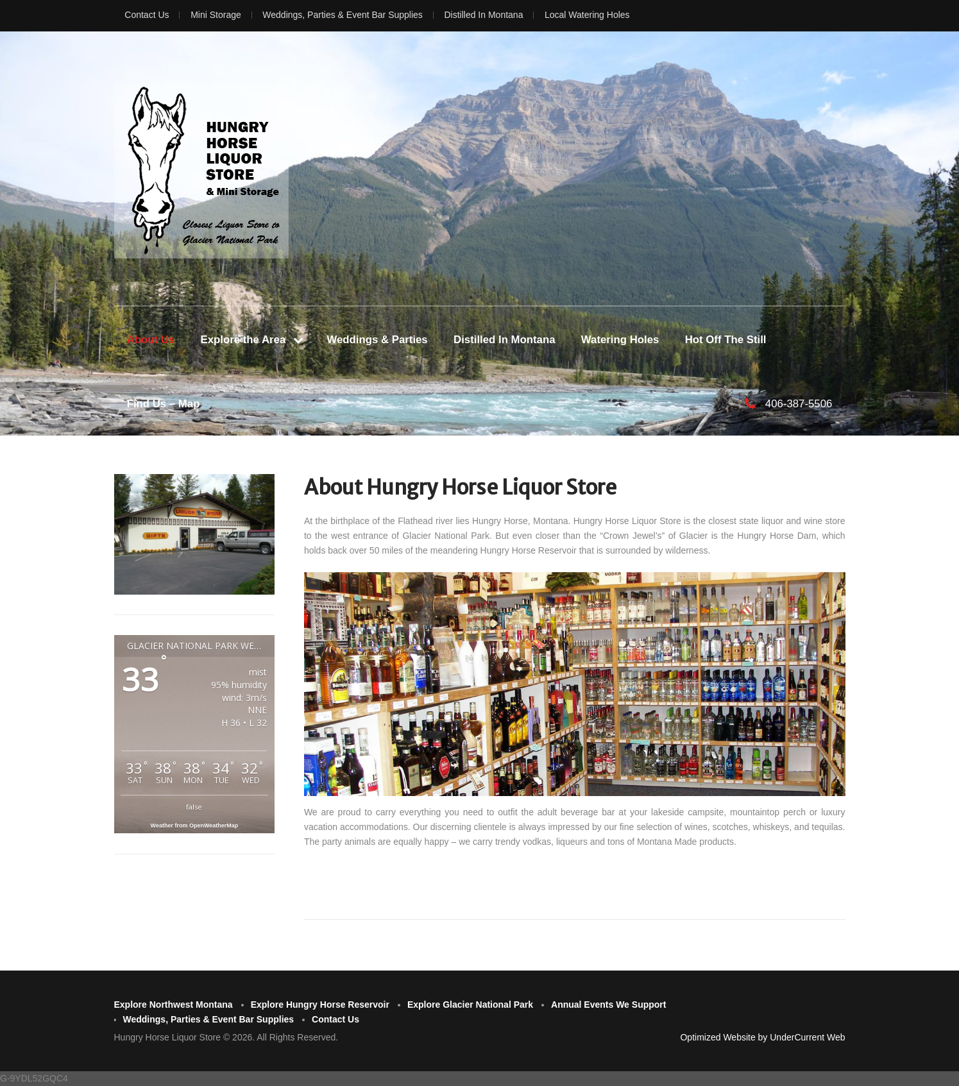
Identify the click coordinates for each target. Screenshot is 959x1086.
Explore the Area (243, 340)
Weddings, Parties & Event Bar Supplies (342, 15)
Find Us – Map (163, 404)
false (194, 806)
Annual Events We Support (608, 1004)
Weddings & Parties (377, 340)
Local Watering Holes (587, 15)
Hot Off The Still (726, 340)
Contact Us (146, 15)
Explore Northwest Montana (173, 1004)
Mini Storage (216, 15)
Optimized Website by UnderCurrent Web (762, 1037)
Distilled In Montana (483, 15)
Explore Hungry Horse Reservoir (320, 1004)
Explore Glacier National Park (470, 1004)
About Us (151, 340)
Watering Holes (620, 340)
